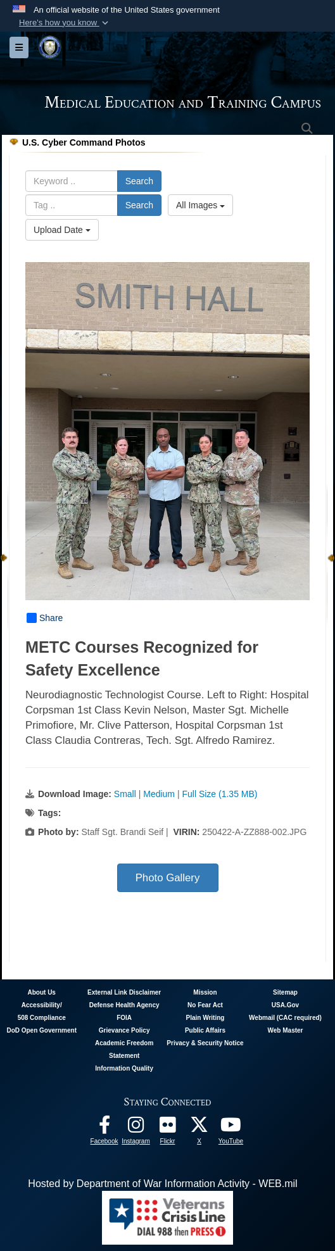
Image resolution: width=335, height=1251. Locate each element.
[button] (65, 22)
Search (139, 181)
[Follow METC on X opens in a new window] (199, 1127)
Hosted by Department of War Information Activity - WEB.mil (162, 1183)
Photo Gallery (168, 878)
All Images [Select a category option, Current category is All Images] (200, 205)
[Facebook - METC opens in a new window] (104, 1127)
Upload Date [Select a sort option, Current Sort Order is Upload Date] (62, 230)
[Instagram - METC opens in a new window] (136, 1127)
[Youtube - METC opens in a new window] (231, 1127)
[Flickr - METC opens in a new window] (168, 1127)
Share (45, 618)
